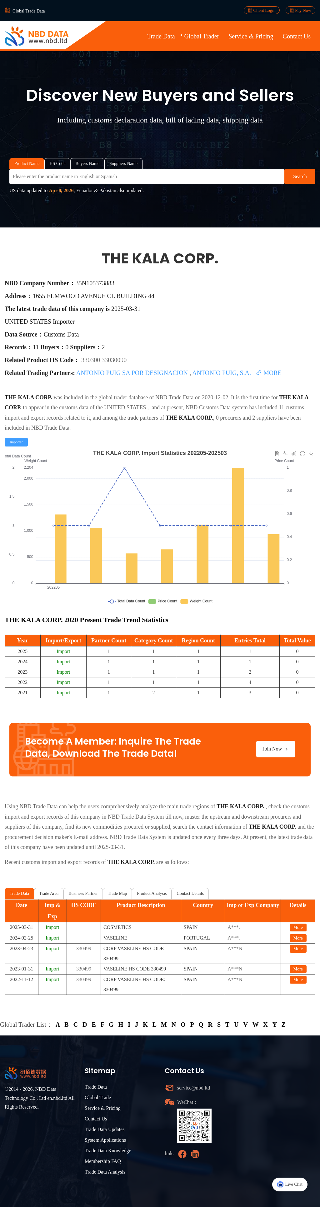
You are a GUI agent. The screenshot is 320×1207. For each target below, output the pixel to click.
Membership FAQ (103, 1161)
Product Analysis (152, 893)
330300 (91, 360)
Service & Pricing (250, 36)
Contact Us (297, 36)
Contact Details (190, 893)
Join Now (275, 749)
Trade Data (161, 36)
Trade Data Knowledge (108, 1150)
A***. (234, 927)
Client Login (262, 10)
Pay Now (300, 10)
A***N (235, 948)
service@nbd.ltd (193, 1087)
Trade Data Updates (104, 1129)
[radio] (16, 442)
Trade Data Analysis (105, 1172)
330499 (83, 948)
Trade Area (48, 893)
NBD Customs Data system (217, 407)
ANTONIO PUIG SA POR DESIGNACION (132, 372)
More (298, 927)
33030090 (114, 360)
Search (300, 176)
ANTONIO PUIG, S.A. (222, 372)
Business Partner (83, 893)
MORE (269, 372)
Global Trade (98, 1097)
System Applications (105, 1140)
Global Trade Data (28, 11)
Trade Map (117, 893)
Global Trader (201, 36)
